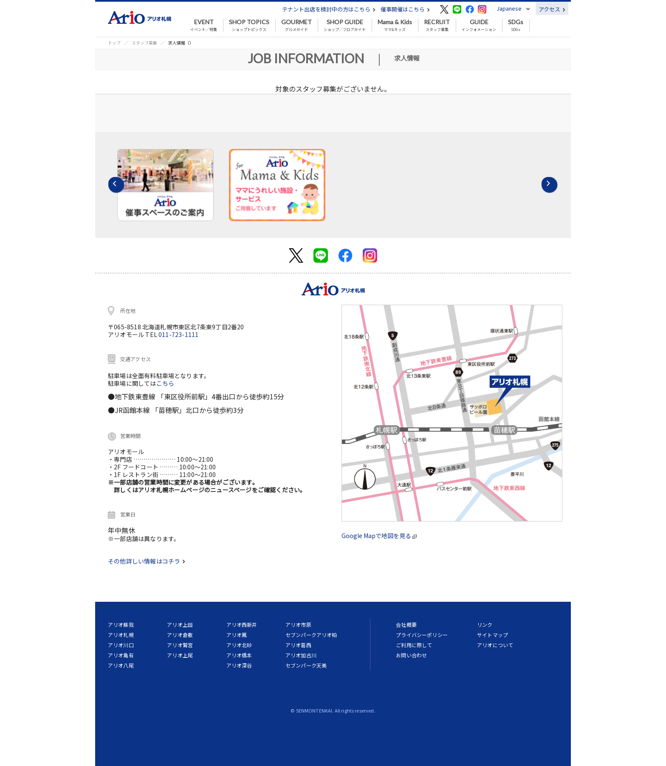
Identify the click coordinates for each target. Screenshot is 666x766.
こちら (165, 383)
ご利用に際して (414, 644)
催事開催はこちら (405, 9)
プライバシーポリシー (422, 634)
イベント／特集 (203, 25)
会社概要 (406, 624)
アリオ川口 (121, 644)
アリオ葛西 (298, 644)
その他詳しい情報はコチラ (146, 561)
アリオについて (495, 644)
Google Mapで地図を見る (379, 535)
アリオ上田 (180, 624)
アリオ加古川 (300, 655)
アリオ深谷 (239, 665)
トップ (114, 42)
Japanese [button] (509, 8)
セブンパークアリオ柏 (311, 634)
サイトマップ (492, 634)
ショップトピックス (249, 25)
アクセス (552, 9)
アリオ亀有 (121, 655)
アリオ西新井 (241, 624)
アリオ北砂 (239, 644)
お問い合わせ (411, 655)
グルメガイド (296, 25)
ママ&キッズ (395, 25)
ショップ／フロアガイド (345, 25)
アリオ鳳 (236, 634)
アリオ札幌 (121, 634)
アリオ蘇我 (121, 624)
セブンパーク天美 (306, 665)
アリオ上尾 (180, 655)
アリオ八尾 (121, 665)
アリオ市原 (298, 624)
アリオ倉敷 (180, 634)
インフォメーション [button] (479, 25)
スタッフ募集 (437, 25)
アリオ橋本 (239, 655)
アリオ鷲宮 (180, 644)
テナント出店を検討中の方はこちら (328, 9)
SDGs (515, 25)
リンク (484, 624)
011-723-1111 (178, 334)
